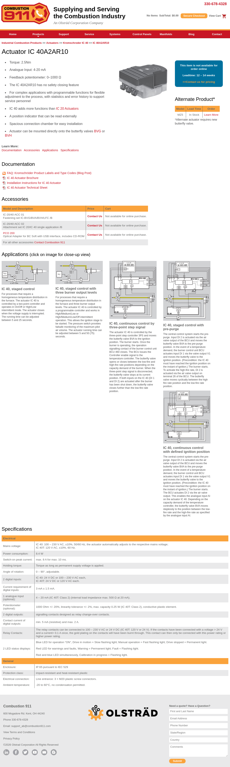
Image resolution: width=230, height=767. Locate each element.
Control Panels (142, 34)
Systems (114, 34)
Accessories (32, 150)
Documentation (12, 150)
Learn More (211, 114)
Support (64, 34)
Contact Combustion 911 (49, 242)
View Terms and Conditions (19, 732)
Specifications (69, 150)
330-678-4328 (215, 4)
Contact (217, 34)
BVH (8, 135)
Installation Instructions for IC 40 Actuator (34, 183)
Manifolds (166, 34)
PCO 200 (9, 233)
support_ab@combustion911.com (31, 726)
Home (12, 34)
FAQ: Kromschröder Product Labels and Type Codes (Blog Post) (49, 173)
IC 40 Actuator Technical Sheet (27, 187)
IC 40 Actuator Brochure (23, 178)
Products (38, 35)
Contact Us (94, 216)
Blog (191, 34)
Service (89, 34)
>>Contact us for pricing (199, 81)
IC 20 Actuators (67, 108)
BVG (97, 131)
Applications (50, 150)
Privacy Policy (11, 738)
